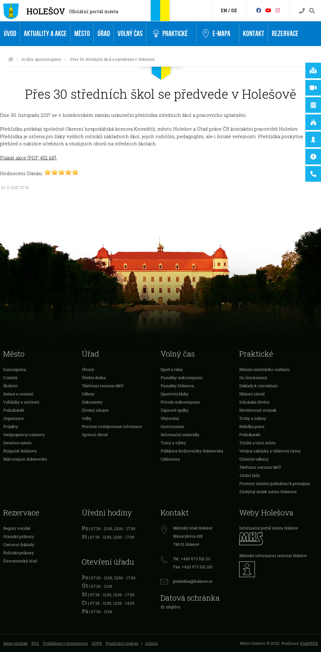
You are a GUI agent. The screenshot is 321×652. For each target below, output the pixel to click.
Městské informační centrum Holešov (273, 555)
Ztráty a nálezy (252, 418)
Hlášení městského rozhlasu (264, 369)
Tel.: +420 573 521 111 (191, 558)
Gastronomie (172, 426)
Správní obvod (95, 434)
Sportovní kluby (174, 393)
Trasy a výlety (173, 442)
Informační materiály (179, 434)
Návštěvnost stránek (257, 410)
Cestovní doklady (18, 544)
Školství (10, 385)
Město (82, 33)
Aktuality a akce (45, 33)
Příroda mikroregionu (180, 401)
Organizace (13, 418)
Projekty (10, 426)
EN (224, 10)
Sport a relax (171, 369)
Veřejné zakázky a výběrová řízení (270, 450)
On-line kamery (253, 377)
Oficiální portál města (93, 11)
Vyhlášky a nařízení (21, 401)
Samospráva (14, 369)
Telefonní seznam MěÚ (103, 385)
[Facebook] (259, 10)
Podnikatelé (13, 410)
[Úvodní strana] (10, 59)
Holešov (45, 11)
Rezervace (285, 33)
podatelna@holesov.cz (193, 581)
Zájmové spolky (174, 410)
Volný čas (130, 33)
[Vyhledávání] (312, 11)
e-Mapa (216, 34)
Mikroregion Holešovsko (25, 459)
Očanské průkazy (18, 536)
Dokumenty (92, 401)
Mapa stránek (15, 643)
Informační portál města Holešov (268, 527)
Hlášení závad (252, 393)
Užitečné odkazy (254, 459)
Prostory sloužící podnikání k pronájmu (274, 483)
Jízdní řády (249, 475)
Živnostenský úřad (20, 560)
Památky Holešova (177, 385)
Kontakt (253, 33)
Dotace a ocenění (18, 393)
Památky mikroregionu (181, 377)
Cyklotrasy (170, 459)
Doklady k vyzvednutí (258, 385)
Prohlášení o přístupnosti (65, 643)
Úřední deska (94, 377)
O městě (10, 377)
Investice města (17, 442)
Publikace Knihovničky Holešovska (191, 450)
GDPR (97, 643)
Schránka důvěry (254, 401)
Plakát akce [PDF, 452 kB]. (28, 157)
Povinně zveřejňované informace (112, 426)
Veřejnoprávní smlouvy (24, 434)
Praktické (170, 34)
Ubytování (169, 418)
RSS (35, 643)
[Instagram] (278, 10)
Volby (87, 418)
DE (234, 10)
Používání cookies (122, 643)
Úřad (103, 33)
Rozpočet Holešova (20, 450)
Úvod (10, 33)
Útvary (88, 369)
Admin (151, 643)
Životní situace (95, 410)
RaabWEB (309, 643)
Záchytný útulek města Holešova (268, 491)
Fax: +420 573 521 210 (193, 566)
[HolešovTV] (268, 10)
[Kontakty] (302, 11)
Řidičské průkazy (18, 552)
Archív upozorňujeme (41, 59)
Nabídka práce (251, 426)
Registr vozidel (16, 528)
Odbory (88, 393)
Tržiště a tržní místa (257, 442)
